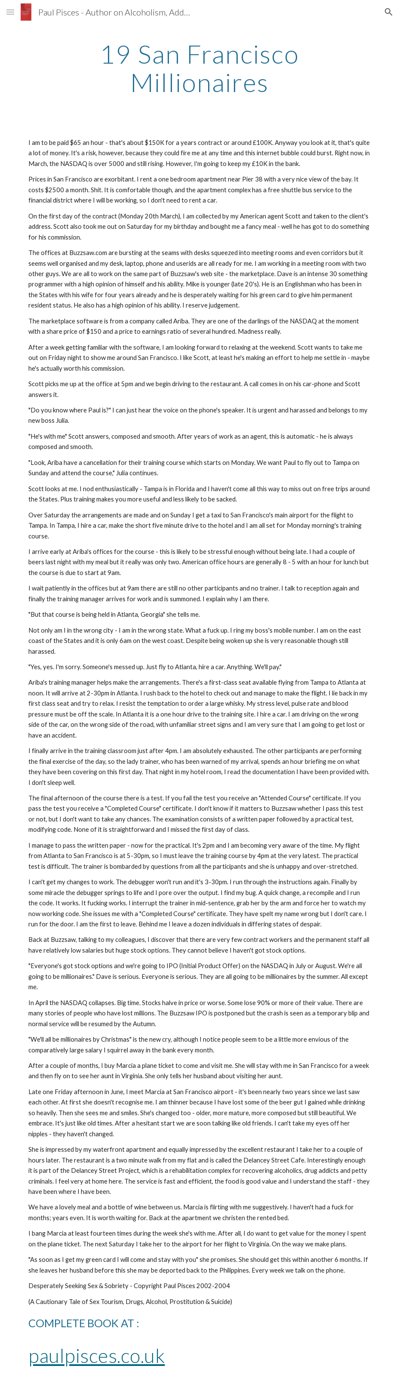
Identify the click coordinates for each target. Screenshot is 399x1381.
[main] (199, 68)
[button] (10, 12)
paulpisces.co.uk (96, 1355)
